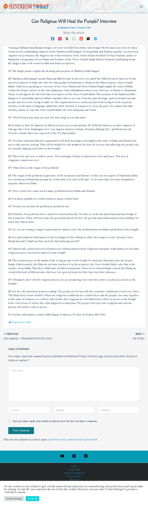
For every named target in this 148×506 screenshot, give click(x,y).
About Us (74, 479)
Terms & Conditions (74, 473)
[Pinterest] (59, 38)
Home (74, 466)
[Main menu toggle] (141, 6)
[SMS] (88, 38)
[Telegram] (95, 38)
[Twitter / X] (67, 38)
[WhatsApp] (74, 38)
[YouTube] (62, 456)
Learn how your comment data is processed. (73, 439)
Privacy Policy (74, 476)
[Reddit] (81, 38)
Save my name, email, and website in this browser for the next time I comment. (55, 421)
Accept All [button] (32, 498)
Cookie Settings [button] (14, 498)
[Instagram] (74, 456)
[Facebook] (52, 38)
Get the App (74, 469)
